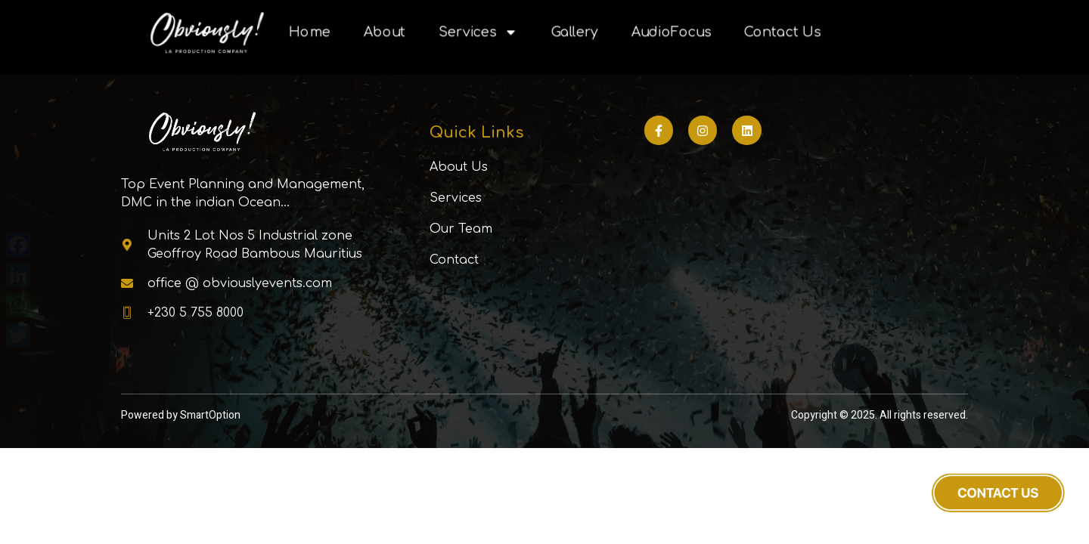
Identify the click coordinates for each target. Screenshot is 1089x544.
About (384, 32)
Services (478, 32)
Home (309, 32)
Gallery (574, 32)
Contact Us (782, 32)
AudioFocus (671, 32)
